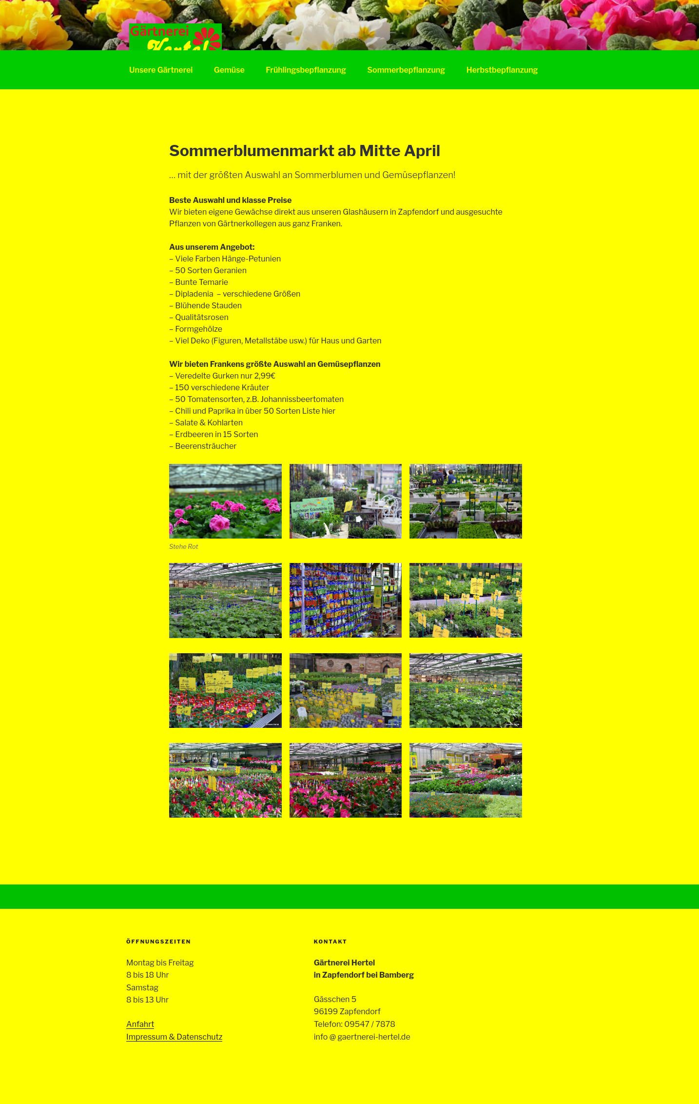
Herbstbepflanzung (502, 70)
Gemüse (229, 70)
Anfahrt (140, 1024)
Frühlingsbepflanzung (306, 70)
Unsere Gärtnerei (161, 70)
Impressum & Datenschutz (174, 1037)
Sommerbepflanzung (406, 70)
